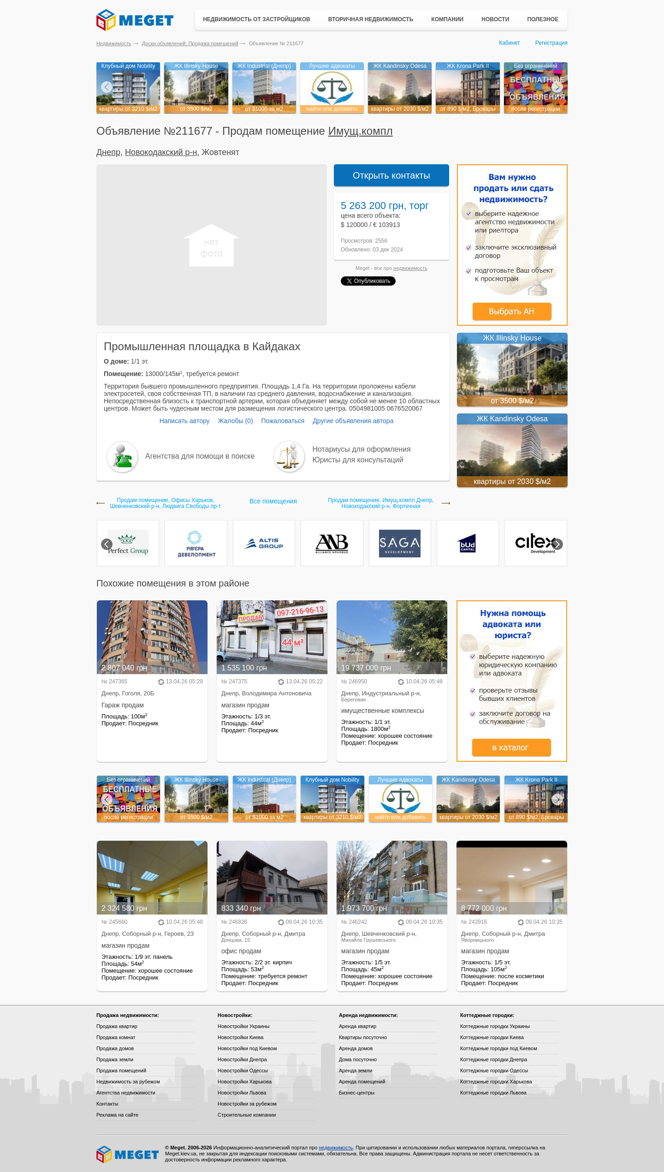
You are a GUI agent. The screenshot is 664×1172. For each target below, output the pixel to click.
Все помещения (273, 501)
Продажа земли (114, 1059)
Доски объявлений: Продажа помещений (190, 43)
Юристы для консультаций (358, 460)
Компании (447, 19)
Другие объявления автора (353, 421)
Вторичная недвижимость (371, 19)
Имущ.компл (360, 131)
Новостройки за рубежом (247, 1103)
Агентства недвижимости (125, 1092)
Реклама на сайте (117, 1115)
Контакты (107, 1103)
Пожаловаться (282, 421)
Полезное (542, 19)
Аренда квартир (357, 1026)
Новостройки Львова (242, 1092)
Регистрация (551, 43)
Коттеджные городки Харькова (496, 1081)
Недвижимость (113, 43)
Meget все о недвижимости (128, 1154)
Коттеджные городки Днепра (493, 1059)
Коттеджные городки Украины (495, 1026)
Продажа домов (115, 1048)
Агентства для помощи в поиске (200, 456)
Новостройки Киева (240, 1037)
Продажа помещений (121, 1070)
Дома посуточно (358, 1059)
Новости (495, 19)
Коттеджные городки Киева (492, 1037)
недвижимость (410, 268)
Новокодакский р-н (161, 152)
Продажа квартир (116, 1026)
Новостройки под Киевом (247, 1048)
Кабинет (509, 43)
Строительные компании (247, 1115)
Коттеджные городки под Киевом (498, 1048)
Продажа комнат (116, 1037)
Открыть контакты (391, 175)
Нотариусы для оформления (362, 449)
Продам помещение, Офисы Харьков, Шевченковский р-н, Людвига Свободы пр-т (165, 503)
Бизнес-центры (356, 1092)
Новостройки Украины (244, 1026)
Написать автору (185, 421)
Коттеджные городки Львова (493, 1092)
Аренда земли (355, 1070)
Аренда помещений (362, 1081)
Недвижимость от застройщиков (256, 19)
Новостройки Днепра (242, 1059)
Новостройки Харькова (245, 1081)
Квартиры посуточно (363, 1037)
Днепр (108, 152)
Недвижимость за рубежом (128, 1081)
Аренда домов (356, 1048)
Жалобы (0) (235, 421)
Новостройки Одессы (243, 1070)
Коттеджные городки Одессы (494, 1070)
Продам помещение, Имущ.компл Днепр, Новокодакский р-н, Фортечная (380, 503)
